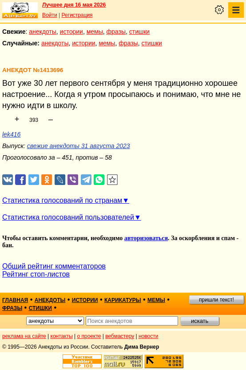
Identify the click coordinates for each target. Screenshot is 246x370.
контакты (62, 336)
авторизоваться (146, 238)
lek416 (11, 134)
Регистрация (76, 15)
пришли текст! (216, 300)
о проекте (89, 336)
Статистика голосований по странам (62, 200)
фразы (116, 31)
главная (15, 300)
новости (148, 336)
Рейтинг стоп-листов (36, 274)
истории (71, 31)
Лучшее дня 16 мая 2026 (74, 5)
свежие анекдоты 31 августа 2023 (78, 145)
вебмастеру (119, 336)
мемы (95, 31)
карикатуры (122, 300)
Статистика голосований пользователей (68, 217)
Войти (49, 15)
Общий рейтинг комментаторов (54, 266)
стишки (139, 31)
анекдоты (42, 31)
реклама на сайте (24, 336)
